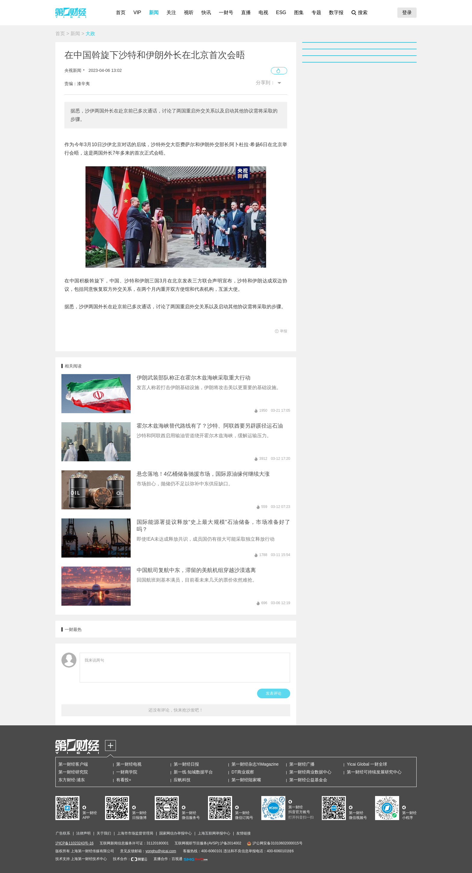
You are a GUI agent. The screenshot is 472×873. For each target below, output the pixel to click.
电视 (263, 12)
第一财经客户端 (73, 764)
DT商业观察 (242, 772)
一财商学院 (126, 772)
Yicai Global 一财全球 (367, 764)
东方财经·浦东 (71, 779)
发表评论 (273, 693)
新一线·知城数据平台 (193, 772)
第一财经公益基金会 (308, 779)
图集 (299, 12)
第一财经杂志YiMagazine (255, 764)
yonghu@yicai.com (160, 851)
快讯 (206, 12)
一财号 (226, 12)
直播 (246, 12)
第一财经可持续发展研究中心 (374, 772)
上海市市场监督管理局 (135, 833)
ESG (281, 12)
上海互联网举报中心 (214, 833)
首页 (121, 12)
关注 (171, 12)
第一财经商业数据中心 (310, 772)
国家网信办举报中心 (175, 833)
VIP (137, 12)
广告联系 (63, 833)
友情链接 (243, 833)
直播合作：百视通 (168, 859)
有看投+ (123, 779)
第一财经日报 (186, 764)
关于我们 (104, 833)
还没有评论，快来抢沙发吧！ (175, 710)
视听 (189, 12)
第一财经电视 (128, 764)
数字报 (336, 12)
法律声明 (83, 833)
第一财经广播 (302, 764)
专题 (316, 12)
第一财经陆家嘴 (246, 779)
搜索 (363, 12)
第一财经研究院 (73, 772)
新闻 (154, 12)
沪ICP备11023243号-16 (74, 843)
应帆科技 (182, 779)
